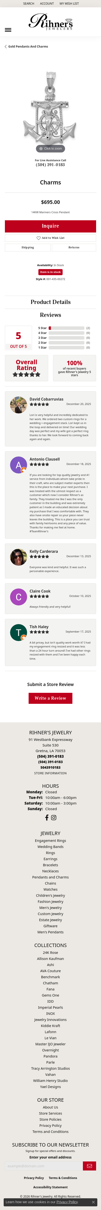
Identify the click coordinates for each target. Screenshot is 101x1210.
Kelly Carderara (44, 551)
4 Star (42, 333)
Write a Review (50, 698)
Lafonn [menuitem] (50, 1031)
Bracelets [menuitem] (50, 865)
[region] (50, 108)
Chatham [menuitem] (50, 983)
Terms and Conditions (50, 1131)
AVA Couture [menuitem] (50, 970)
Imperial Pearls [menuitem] (50, 1007)
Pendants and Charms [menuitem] (50, 877)
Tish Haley (39, 626)
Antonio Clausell (45, 459)
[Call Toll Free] (50, 761)
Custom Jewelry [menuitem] (50, 913)
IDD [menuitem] (50, 1001)
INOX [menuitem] (50, 1013)
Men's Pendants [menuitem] (50, 932)
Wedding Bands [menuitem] (50, 846)
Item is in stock (50, 272)
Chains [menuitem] (50, 883)
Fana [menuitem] (50, 989)
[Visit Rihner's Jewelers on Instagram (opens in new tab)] (53, 818)
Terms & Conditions (63, 1178)
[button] (28, 3)
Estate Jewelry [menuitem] (50, 920)
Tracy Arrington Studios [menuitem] (50, 1068)
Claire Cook (40, 591)
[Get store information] (50, 773)
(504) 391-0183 (50, 164)
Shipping (28, 247)
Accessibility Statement (50, 1187)
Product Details (51, 302)
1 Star (42, 347)
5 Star (42, 328)
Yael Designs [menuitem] (50, 1086)
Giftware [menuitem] (51, 926)
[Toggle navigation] (8, 28)
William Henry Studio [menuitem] (50, 1080)
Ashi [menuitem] (50, 964)
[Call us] (50, 767)
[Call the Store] (50, 756)
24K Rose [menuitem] (50, 952)
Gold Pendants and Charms (28, 46)
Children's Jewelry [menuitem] (50, 895)
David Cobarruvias (46, 399)
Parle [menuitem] (50, 1062)
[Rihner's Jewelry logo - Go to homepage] (50, 22)
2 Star (42, 343)
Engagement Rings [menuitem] (50, 840)
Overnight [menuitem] (50, 1050)
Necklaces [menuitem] (50, 871)
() (88, 328)
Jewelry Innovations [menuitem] (50, 1019)
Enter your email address (50, 1157)
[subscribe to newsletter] (89, 1165)
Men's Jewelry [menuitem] (50, 907)
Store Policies (51, 1119)
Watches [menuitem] (50, 889)
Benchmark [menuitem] (50, 977)
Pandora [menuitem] (50, 1056)
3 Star (42, 338)
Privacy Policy (50, 1125)
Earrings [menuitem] (50, 859)
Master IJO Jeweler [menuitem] (50, 1044)
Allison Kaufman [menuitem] (50, 958)
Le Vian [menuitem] (50, 1038)
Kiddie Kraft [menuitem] (50, 1025)
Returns (73, 247)
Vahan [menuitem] (50, 1074)
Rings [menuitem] (50, 852)
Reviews (50, 315)
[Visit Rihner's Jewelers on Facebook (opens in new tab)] (47, 818)
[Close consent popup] (93, 1202)
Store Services (50, 1113)
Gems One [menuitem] (50, 995)
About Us (50, 1107)
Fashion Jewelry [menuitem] (50, 901)
